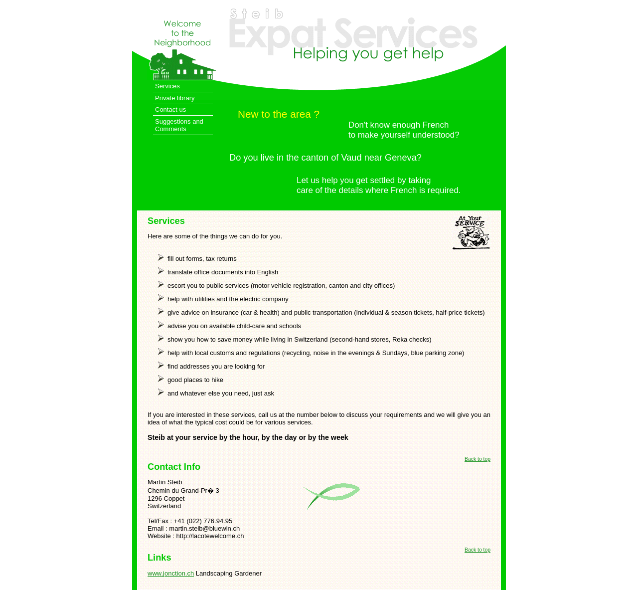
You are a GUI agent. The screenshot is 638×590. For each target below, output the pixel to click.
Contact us (170, 109)
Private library (174, 98)
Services (167, 86)
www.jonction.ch (171, 573)
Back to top (477, 459)
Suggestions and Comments (179, 125)
